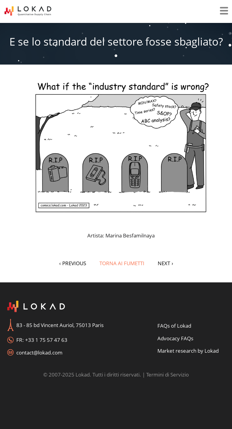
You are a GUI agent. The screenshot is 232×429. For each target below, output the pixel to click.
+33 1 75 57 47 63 (46, 339)
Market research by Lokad (188, 350)
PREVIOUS (72, 263)
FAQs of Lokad (174, 325)
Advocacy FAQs (175, 338)
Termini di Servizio (167, 374)
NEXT (165, 263)
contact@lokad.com (39, 352)
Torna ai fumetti (121, 263)
